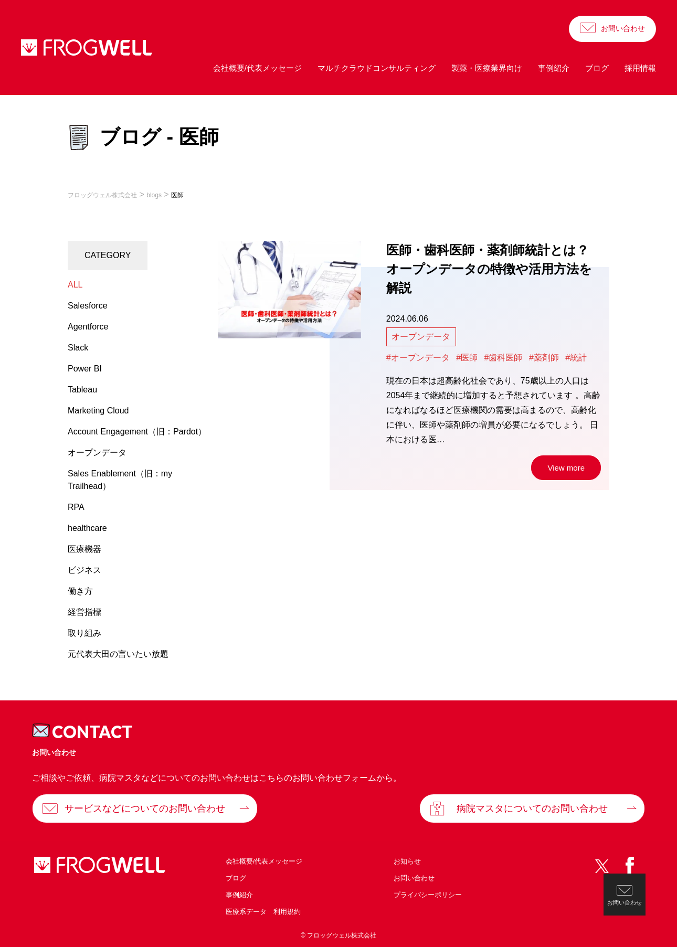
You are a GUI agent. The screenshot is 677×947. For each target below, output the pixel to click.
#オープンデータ (418, 357)
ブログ (597, 67)
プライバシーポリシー (428, 895)
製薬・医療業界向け (486, 67)
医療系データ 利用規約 (263, 912)
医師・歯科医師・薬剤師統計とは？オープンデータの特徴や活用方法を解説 (489, 269)
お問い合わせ (623, 28)
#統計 (576, 357)
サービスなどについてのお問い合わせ (145, 808)
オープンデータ (421, 336)
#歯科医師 (503, 357)
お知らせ (407, 861)
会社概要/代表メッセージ (257, 67)
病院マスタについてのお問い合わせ (532, 808)
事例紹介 (553, 67)
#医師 (467, 357)
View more (566, 467)
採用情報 (640, 67)
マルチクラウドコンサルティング (377, 67)
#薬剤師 (544, 357)
